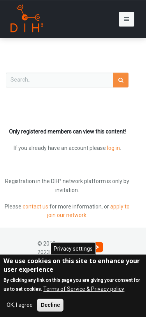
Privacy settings (73, 250)
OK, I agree (20, 306)
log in (113, 148)
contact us (35, 206)
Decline (50, 306)
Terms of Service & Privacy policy (83, 290)
